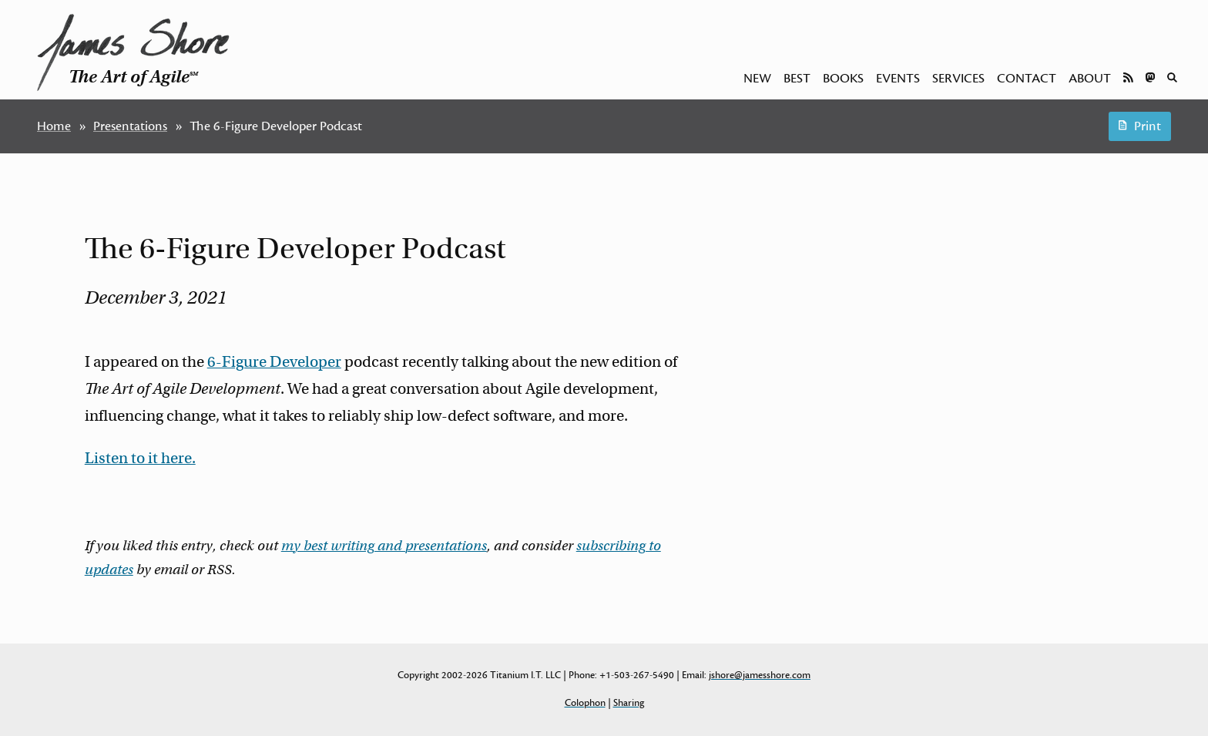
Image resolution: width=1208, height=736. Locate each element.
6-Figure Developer (274, 361)
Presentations (130, 126)
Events (898, 78)
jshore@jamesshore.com (759, 675)
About (1090, 78)
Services (958, 78)
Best (797, 78)
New (757, 78)
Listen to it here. (140, 458)
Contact (1026, 78)
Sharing (628, 703)
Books (843, 78)
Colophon (585, 703)
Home (54, 126)
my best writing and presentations (384, 545)
